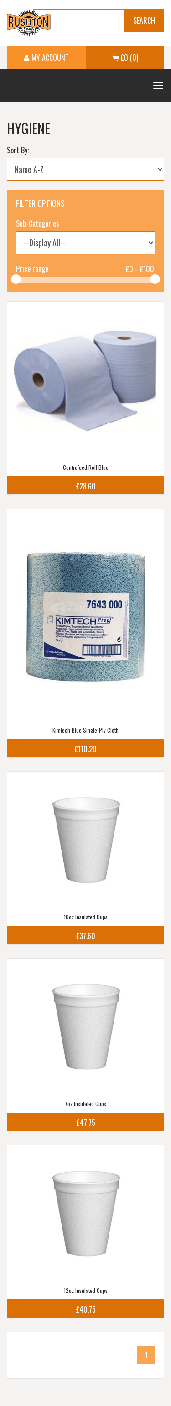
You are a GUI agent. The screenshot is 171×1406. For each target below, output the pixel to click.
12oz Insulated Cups (86, 1290)
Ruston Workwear (29, 23)
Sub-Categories (37, 223)
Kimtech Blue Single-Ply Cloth (85, 730)
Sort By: (18, 150)
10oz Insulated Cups (86, 917)
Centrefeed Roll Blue (86, 467)
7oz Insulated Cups (85, 1103)
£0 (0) (125, 57)
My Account (46, 57)
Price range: (33, 268)
